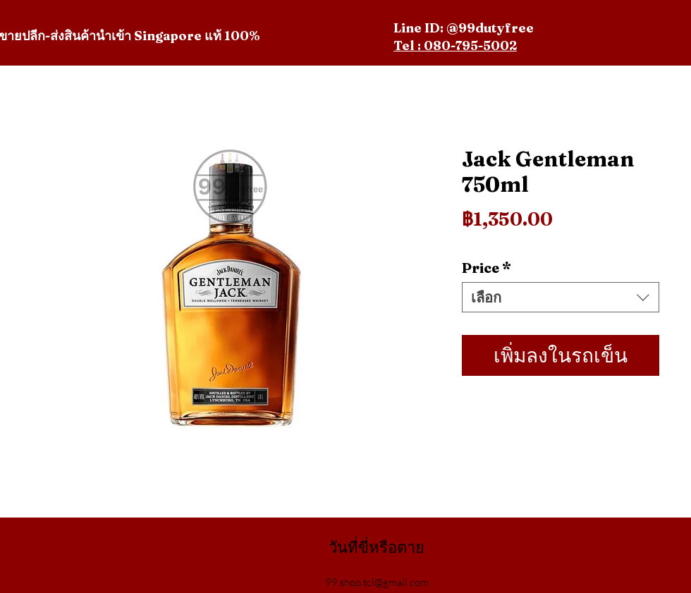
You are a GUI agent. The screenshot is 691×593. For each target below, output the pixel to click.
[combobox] (560, 297)
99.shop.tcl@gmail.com (377, 582)
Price (486, 267)
